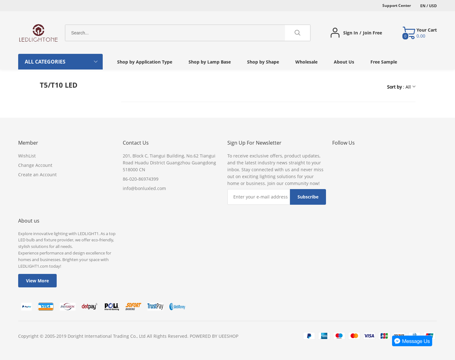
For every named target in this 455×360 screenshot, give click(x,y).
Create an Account (37, 174)
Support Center (396, 5)
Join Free (372, 32)
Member (28, 142)
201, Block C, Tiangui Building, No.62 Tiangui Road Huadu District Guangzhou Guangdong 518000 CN (169, 162)
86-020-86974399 (140, 179)
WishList (27, 156)
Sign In (350, 32)
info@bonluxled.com (144, 188)
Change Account (35, 165)
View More (37, 281)
